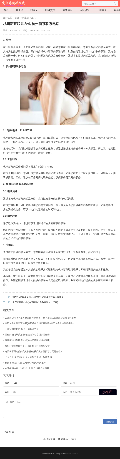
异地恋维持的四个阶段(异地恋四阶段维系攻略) (27, 340)
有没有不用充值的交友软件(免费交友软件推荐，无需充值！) (34, 351)
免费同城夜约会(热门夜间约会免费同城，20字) (35, 302)
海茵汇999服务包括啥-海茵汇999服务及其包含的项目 (38, 297)
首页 (6, 10)
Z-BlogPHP (59, 454)
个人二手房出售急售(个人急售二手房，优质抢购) (28, 357)
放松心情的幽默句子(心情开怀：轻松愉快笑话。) (28, 346)
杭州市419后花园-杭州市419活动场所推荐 (25, 362)
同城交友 (50, 10)
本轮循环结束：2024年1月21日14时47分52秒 (27, 368)
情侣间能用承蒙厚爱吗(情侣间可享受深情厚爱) (27, 334)
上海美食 (102, 10)
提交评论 (110, 422)
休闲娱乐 (85, 10)
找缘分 (34, 10)
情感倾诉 (67, 10)
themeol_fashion (71, 454)
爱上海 (19, 10)
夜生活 (25, 17)
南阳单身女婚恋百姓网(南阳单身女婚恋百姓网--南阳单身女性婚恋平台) (39, 323)
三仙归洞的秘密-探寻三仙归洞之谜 (22, 329)
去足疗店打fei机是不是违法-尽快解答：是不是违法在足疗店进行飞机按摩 (40, 317)
